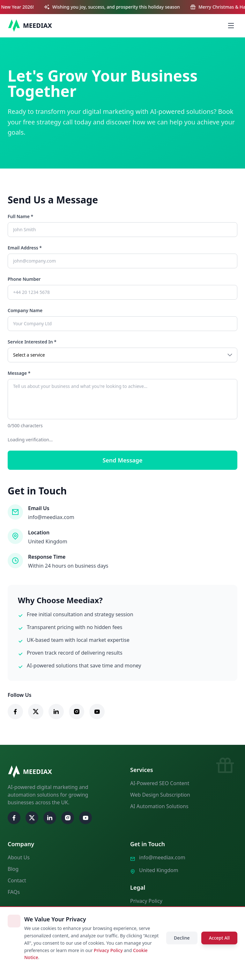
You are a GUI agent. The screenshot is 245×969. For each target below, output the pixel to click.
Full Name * (20, 216)
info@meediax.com (51, 517)
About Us (19, 857)
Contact (17, 880)
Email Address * (25, 248)
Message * (19, 373)
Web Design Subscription (160, 794)
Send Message (122, 460)
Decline (182, 938)
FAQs (14, 891)
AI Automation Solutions (159, 806)
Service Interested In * (32, 342)
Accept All (219, 938)
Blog (13, 868)
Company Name (25, 310)
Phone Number (24, 279)
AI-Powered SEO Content (159, 783)
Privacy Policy (146, 900)
